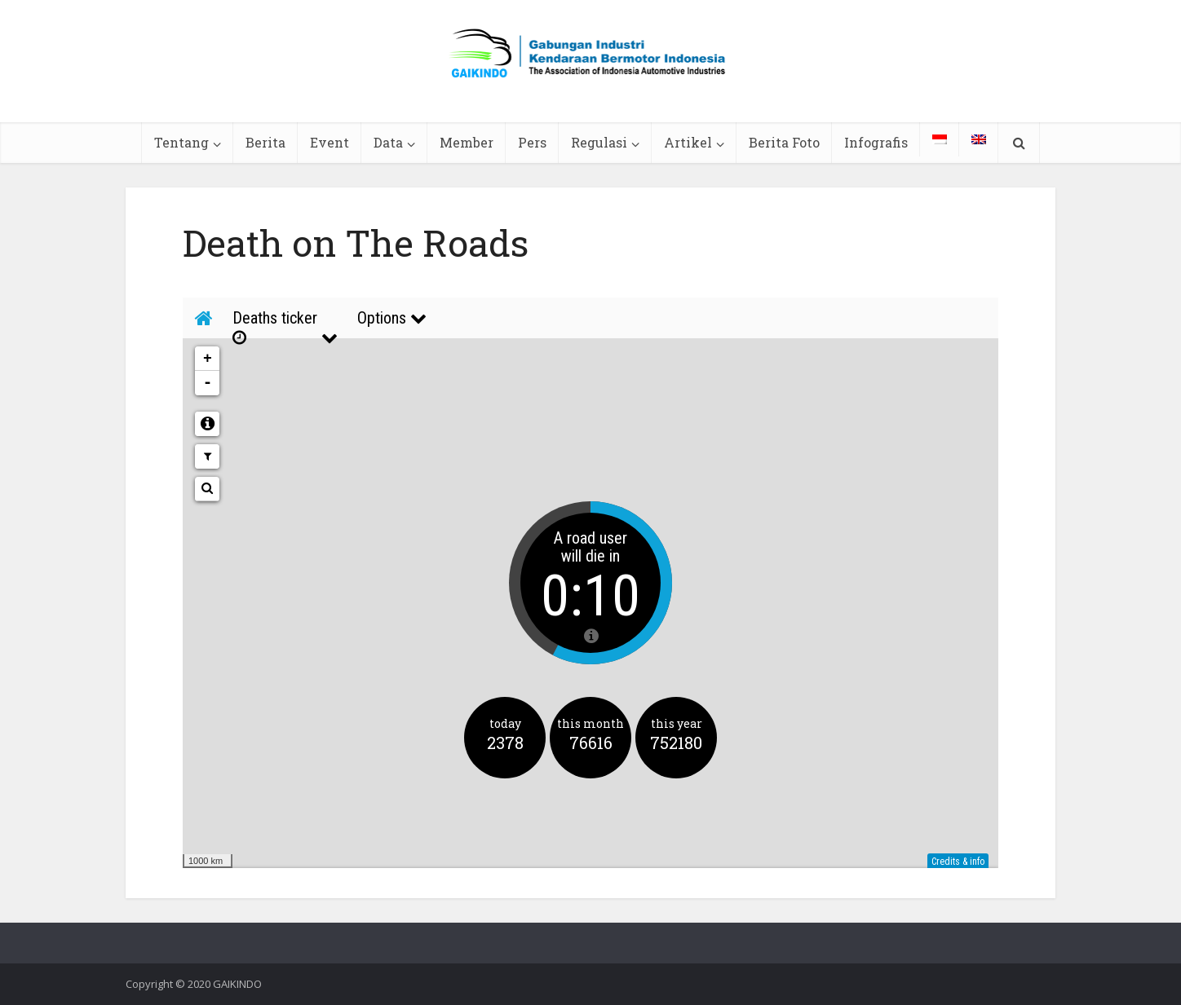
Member (466, 142)
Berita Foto (784, 142)
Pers (532, 142)
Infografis (876, 142)
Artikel (688, 142)
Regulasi (599, 142)
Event (329, 142)
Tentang (181, 142)
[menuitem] (939, 139)
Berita (265, 142)
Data (388, 142)
